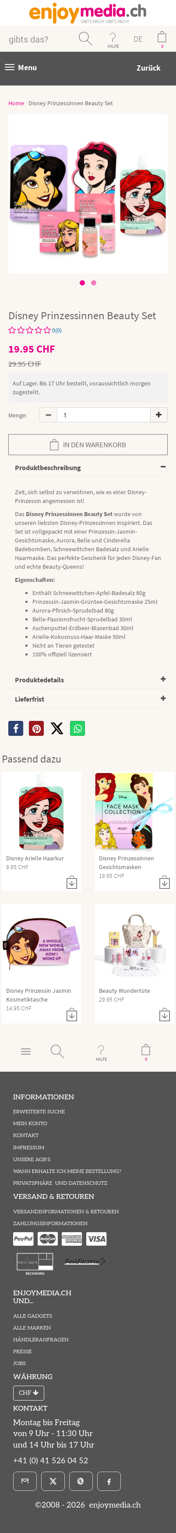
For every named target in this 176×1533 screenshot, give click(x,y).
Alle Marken (32, 1328)
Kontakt (26, 1135)
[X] (56, 728)
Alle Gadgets (32, 1316)
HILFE (113, 46)
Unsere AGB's (31, 1159)
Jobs (19, 1363)
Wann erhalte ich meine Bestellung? (67, 1171)
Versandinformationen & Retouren (66, 1212)
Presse (22, 1351)
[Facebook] (109, 1481)
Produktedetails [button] (39, 679)
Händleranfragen (41, 1340)
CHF (29, 1393)
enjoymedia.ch (114, 1505)
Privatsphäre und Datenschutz (60, 1183)
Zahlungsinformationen (50, 1223)
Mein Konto (30, 1123)
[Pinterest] (81, 1481)
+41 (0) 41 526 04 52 (50, 1460)
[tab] (88, 468)
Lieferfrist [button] (29, 699)
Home (16, 103)
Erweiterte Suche (39, 1112)
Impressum (28, 1147)
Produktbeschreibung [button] (48, 467)
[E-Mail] (25, 1481)
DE (138, 39)
